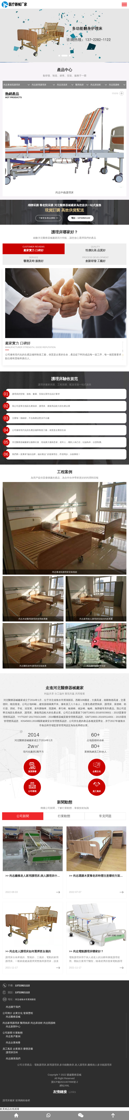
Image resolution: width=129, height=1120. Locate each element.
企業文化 (18, 1013)
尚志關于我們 (13, 1006)
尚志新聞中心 (13, 1026)
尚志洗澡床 (62, 85)
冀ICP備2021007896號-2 (64, 1082)
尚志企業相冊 (13, 1042)
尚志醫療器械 (13, 1016)
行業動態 (18, 1032)
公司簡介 (7, 1013)
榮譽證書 (28, 1048)
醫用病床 (79, 85)
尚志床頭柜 (95, 85)
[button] (59, 55)
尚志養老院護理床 (11, 85)
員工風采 (7, 1048)
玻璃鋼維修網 (22, 1100)
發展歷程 (28, 1013)
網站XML (64, 1085)
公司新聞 (7, 1032)
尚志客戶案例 (13, 1036)
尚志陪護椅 (114, 85)
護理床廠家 (9, 1100)
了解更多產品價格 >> (48, 218)
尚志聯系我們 (13, 1058)
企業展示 (18, 1048)
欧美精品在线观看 (9, 1109)
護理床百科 (12, 1052)
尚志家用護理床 (39, 85)
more (115, 93)
